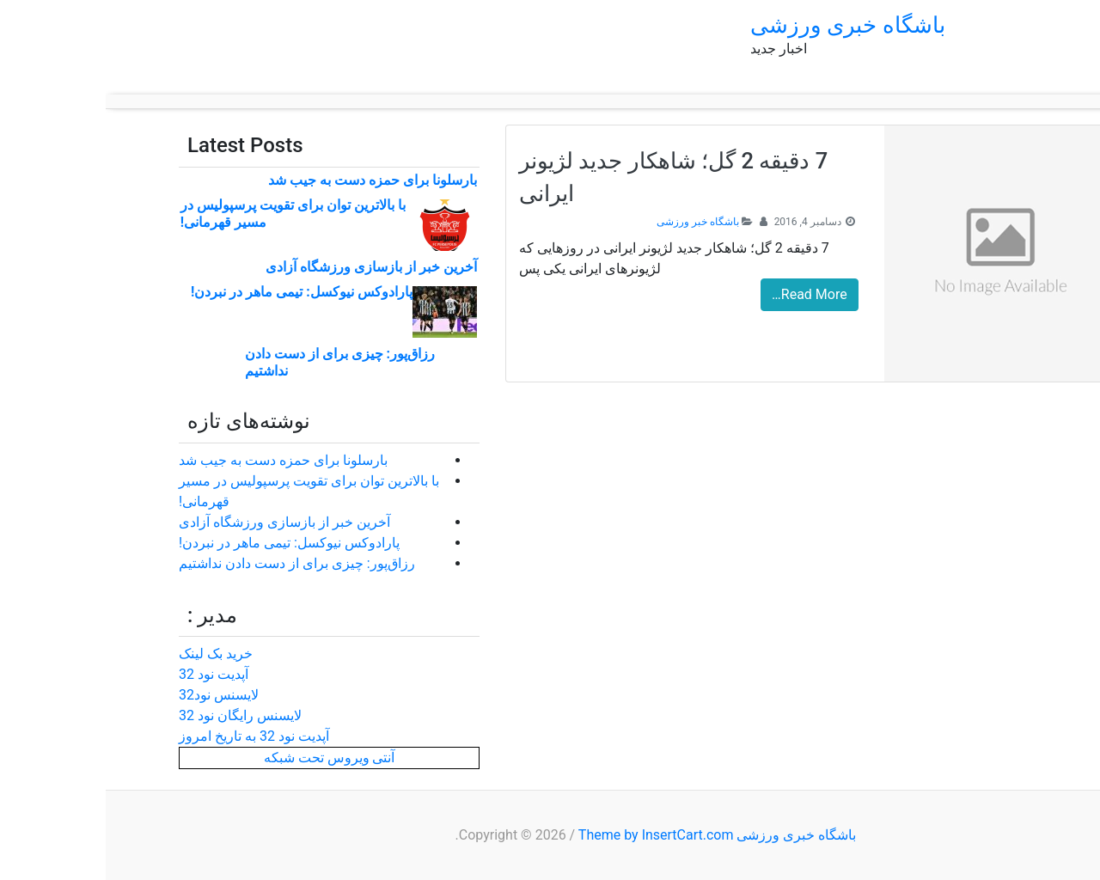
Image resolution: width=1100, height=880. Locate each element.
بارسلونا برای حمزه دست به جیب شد (266, 180)
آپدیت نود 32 (108, 674)
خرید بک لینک (110, 653)
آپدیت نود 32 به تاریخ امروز (148, 736)
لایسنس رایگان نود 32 (134, 715)
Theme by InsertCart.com (550, 835)
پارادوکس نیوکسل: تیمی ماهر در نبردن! (196, 292)
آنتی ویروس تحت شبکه (224, 757)
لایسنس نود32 (113, 695)
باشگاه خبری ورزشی (742, 25)
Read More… (704, 294)
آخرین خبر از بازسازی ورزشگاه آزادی (265, 267)
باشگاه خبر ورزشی (592, 222)
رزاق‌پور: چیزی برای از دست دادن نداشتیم (191, 563)
